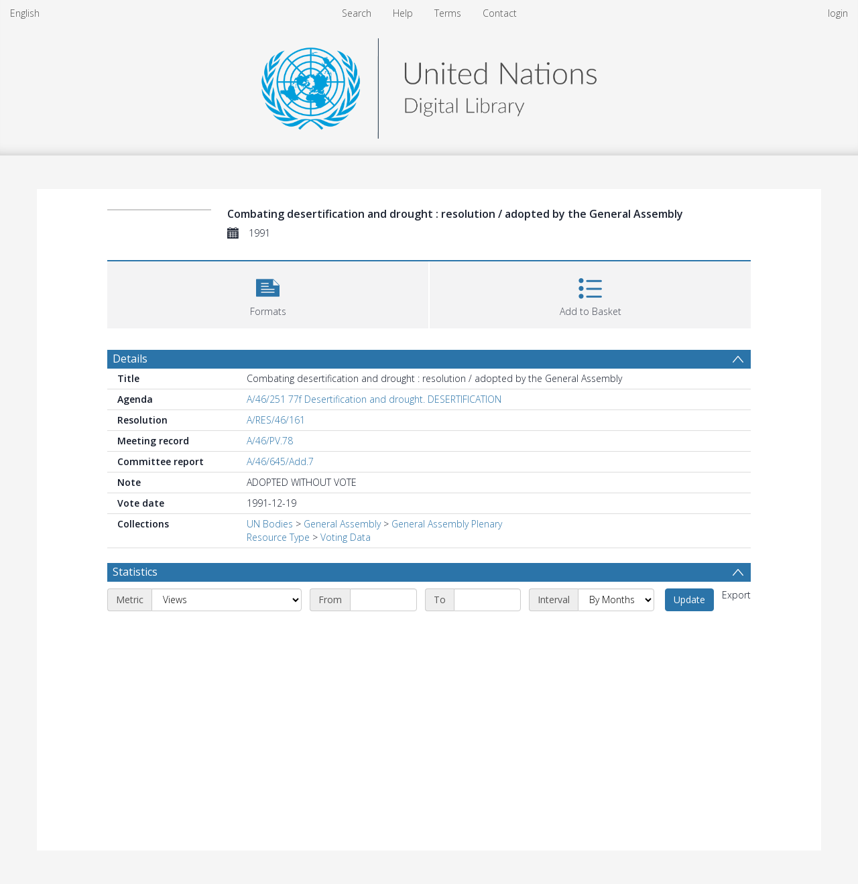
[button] (267, 293)
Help (403, 13)
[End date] (487, 599)
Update (689, 599)
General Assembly (342, 523)
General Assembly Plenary (446, 523)
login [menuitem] (838, 13)
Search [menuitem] (356, 13)
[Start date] (383, 599)
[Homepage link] (429, 85)
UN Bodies (270, 523)
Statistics (135, 571)
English (25, 13)
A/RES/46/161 (276, 420)
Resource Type (278, 537)
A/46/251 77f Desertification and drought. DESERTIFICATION (374, 399)
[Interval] (616, 599)
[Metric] (226, 599)
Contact (500, 13)
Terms (447, 13)
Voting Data (345, 537)
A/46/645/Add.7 (280, 461)
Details (130, 358)
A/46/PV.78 (270, 440)
